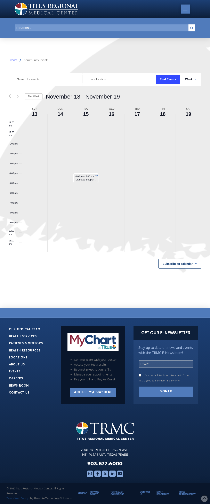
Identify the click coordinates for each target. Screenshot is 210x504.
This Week (33, 96)
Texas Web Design (18, 498)
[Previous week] (11, 96)
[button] (185, 9)
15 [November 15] (86, 114)
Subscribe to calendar (178, 263)
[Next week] (19, 96)
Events (13, 60)
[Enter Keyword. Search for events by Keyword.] (45, 79)
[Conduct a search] (101, 27)
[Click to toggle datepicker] (83, 97)
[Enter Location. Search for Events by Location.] (119, 79)
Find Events (168, 79)
